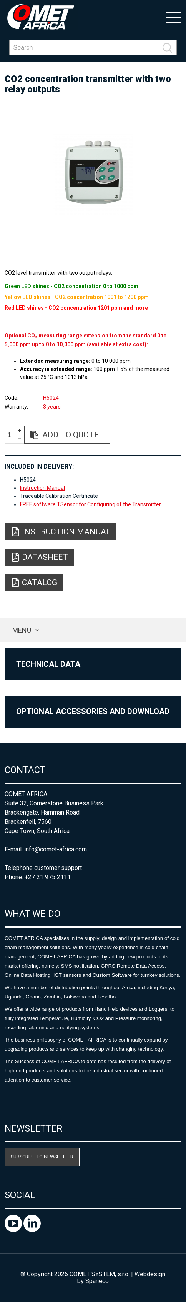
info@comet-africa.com (55, 849)
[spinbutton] (12, 434)
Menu (21, 630)
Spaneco (97, 1281)
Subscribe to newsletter (42, 1157)
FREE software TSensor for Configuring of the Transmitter (90, 504)
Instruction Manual (42, 488)
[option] (93, 174)
